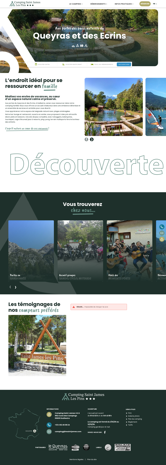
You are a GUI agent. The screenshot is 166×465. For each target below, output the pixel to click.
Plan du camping (135, 419)
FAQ (129, 413)
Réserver (145, 4)
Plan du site (92, 459)
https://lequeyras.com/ (58, 447)
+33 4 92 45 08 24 (161, 226)
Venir (161, 239)
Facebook (104, 432)
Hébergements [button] (98, 4)
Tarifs (130, 425)
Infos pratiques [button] (123, 4)
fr (154, 4)
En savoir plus (31, 251)
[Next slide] (92, 139)
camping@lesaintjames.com (161, 233)
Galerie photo (134, 416)
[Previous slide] (86, 139)
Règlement (132, 422)
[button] (114, 107)
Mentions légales (76, 459)
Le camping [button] (75, 4)
